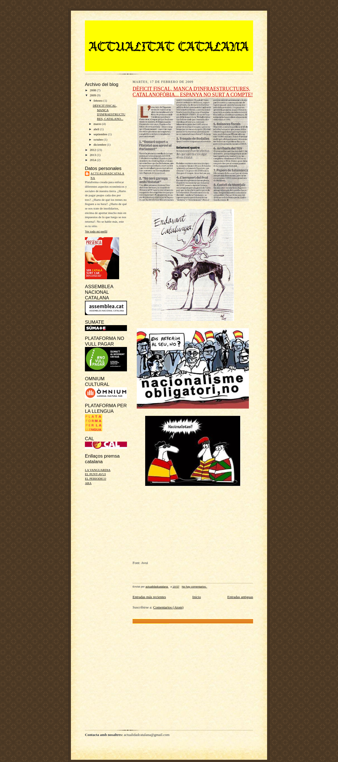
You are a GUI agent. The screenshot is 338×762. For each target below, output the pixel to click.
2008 (93, 90)
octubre (99, 139)
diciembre (100, 144)
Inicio (196, 597)
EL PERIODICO (95, 478)
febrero (98, 100)
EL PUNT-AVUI (95, 474)
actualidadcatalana (107, 176)
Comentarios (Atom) (168, 607)
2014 (93, 160)
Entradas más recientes (149, 597)
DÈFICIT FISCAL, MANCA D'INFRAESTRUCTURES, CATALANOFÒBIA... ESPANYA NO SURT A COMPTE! (193, 91)
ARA (88, 483)
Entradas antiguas (240, 597)
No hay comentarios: (194, 586)
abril (97, 129)
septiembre (101, 134)
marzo (98, 123)
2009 (93, 95)
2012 (93, 150)
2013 (93, 155)
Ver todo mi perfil (96, 231)
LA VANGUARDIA (97, 470)
